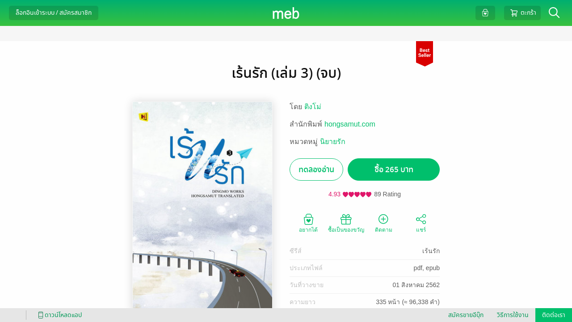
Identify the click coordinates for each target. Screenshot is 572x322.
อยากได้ (308, 222)
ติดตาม (383, 222)
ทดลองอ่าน (316, 170)
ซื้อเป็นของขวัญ (346, 222)
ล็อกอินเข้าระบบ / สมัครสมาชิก (54, 12)
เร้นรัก (431, 250)
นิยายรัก (332, 141)
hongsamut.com (349, 124)
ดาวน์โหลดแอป (58, 315)
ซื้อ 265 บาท (393, 170)
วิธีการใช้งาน (513, 315)
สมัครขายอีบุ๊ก (466, 315)
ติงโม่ (312, 106)
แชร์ (421, 222)
